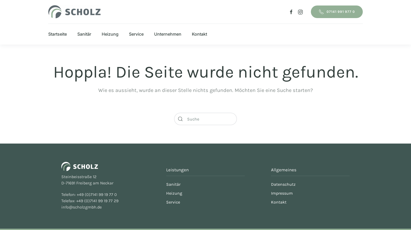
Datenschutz (283, 184)
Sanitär (84, 34)
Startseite (57, 34)
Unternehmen (167, 34)
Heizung (110, 34)
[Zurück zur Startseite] (74, 11)
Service (136, 34)
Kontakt (199, 34)
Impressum (282, 193)
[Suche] (205, 119)
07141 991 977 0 (337, 11)
